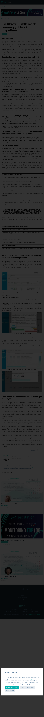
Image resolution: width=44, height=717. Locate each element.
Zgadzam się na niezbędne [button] (27, 687)
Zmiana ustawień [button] (10, 690)
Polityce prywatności (34, 679)
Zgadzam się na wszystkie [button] (12, 687)
